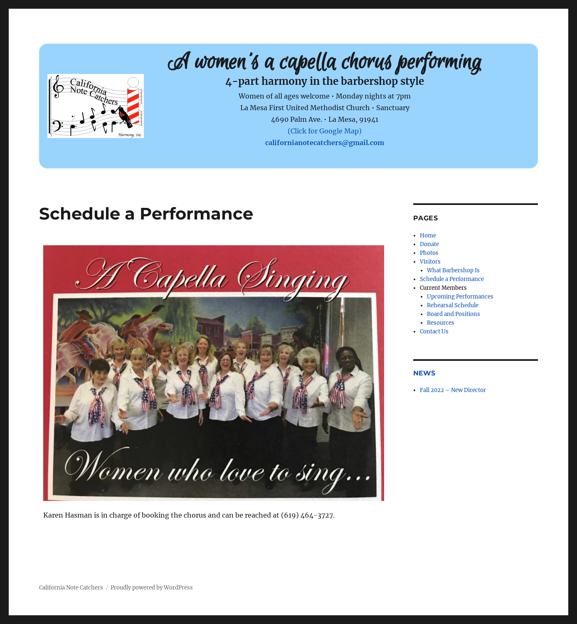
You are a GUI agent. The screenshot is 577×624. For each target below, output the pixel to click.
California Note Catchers (71, 587)
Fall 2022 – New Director (453, 390)
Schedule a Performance (452, 279)
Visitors (430, 261)
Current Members (443, 287)
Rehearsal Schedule (452, 305)
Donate (429, 244)
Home (428, 235)
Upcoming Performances (460, 296)
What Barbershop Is (453, 270)
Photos (429, 253)
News (424, 373)
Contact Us (434, 331)
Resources (440, 322)
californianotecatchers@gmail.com (324, 142)
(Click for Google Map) (325, 131)
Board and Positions (453, 314)
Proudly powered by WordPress (152, 587)
